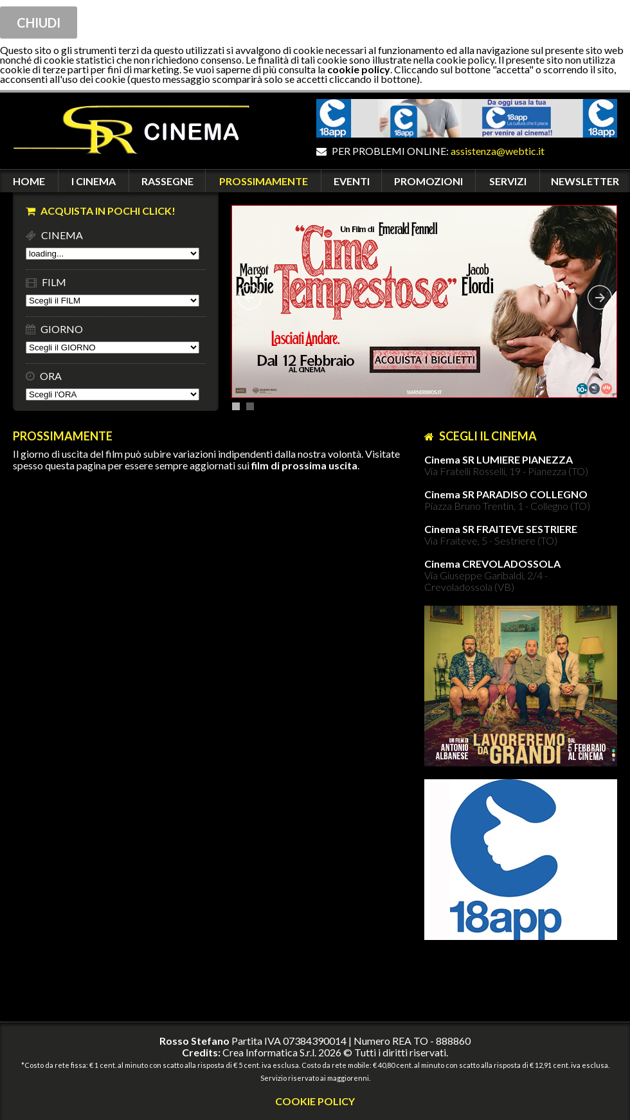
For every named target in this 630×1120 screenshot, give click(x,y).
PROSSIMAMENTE (263, 181)
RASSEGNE (167, 181)
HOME (29, 181)
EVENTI (352, 181)
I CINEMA (93, 181)
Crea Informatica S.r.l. (269, 1052)
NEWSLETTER (585, 181)
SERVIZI (507, 181)
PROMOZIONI (428, 181)
